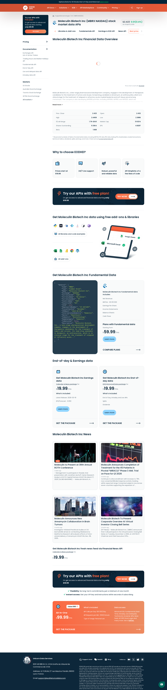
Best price (133, 31)
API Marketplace (87, 8)
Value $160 (72, 607)
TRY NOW (35, 31)
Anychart (141, 86)
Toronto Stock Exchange (32, 93)
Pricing (26, 42)
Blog (108, 659)
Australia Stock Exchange (32, 89)
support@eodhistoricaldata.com (52, 678)
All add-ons (61, 259)
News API (121, 31)
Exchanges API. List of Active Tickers (30, 54)
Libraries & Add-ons (66, 31)
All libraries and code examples (69, 234)
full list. (131, 621)
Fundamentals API (29, 64)
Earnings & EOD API (106, 31)
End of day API (28, 68)
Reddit (98, 659)
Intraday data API (29, 75)
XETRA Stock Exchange (31, 96)
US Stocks (26, 86)
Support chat (85, 659)
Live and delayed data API (32, 71)
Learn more (104, 2)
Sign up (139, 8)
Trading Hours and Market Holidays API (35, 60)
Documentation (30, 49)
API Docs (50, 8)
